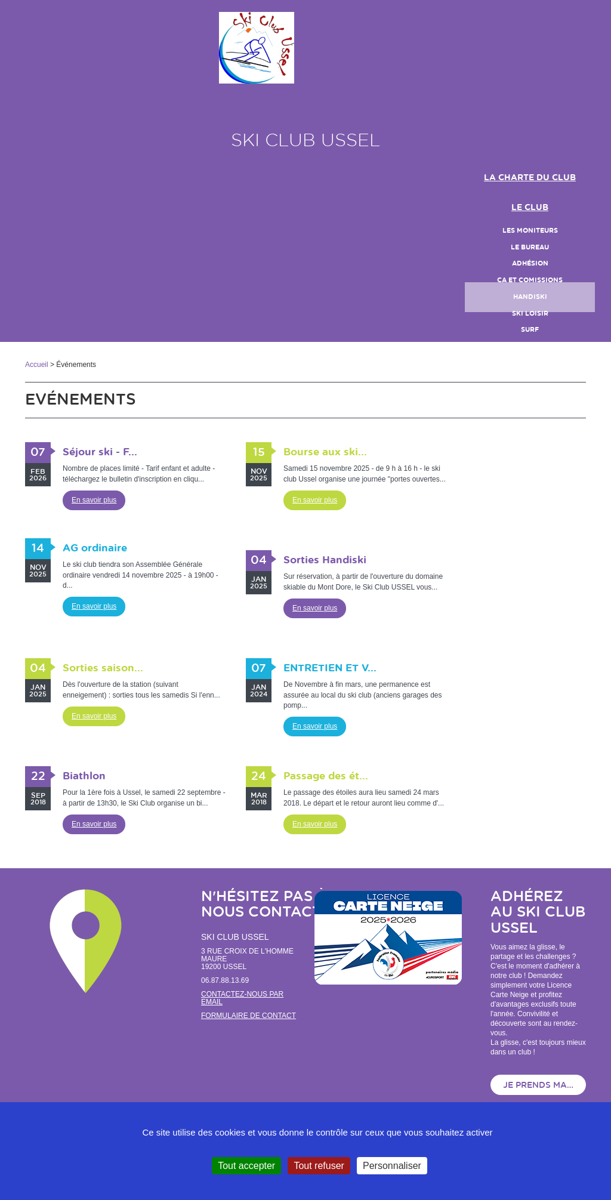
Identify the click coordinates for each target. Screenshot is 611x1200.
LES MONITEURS (530, 230)
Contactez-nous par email (242, 998)
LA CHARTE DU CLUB (530, 178)
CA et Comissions (530, 280)
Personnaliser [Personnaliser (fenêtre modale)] (392, 1166)
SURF (530, 329)
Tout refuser (319, 1166)
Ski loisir (530, 313)
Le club (529, 207)
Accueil (36, 364)
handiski (530, 297)
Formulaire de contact (248, 1015)
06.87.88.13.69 (225, 980)
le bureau (530, 247)
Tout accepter (246, 1166)
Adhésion (530, 263)
